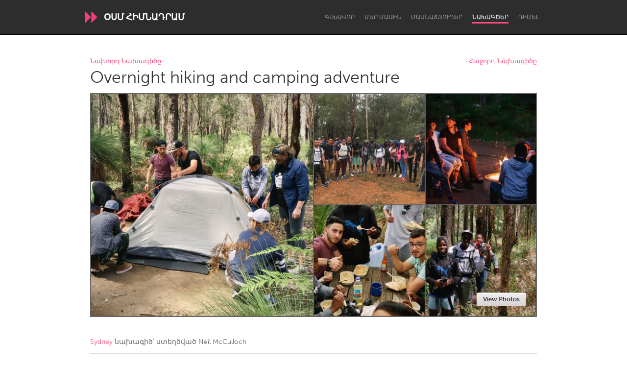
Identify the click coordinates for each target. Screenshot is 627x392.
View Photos (501, 299)
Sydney (101, 342)
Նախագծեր (490, 17)
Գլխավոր (340, 17)
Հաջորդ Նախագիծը (503, 61)
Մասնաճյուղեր (436, 17)
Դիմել (528, 17)
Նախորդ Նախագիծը (125, 61)
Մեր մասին (382, 17)
